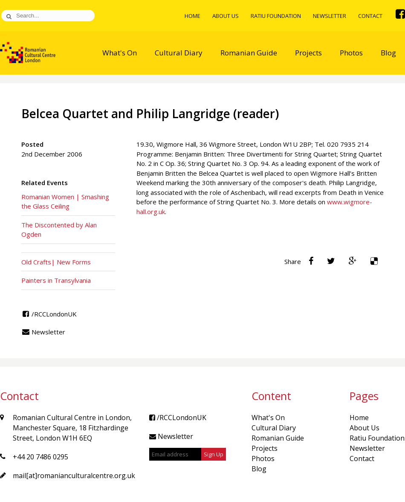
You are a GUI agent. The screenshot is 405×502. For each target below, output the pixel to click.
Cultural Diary (178, 53)
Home (192, 16)
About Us (225, 16)
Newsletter (329, 16)
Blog (388, 53)
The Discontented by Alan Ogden (59, 230)
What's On (119, 53)
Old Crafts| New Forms (56, 262)
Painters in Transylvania (56, 280)
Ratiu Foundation (276, 16)
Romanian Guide (248, 53)
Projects (308, 53)
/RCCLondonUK (49, 314)
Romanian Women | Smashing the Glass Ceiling (65, 201)
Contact (370, 16)
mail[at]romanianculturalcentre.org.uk (74, 475)
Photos (351, 53)
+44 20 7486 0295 (40, 456)
